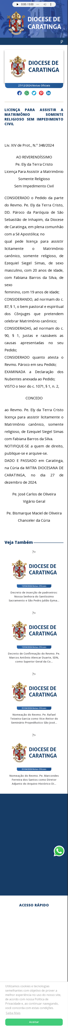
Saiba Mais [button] (13, 1013)
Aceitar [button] (34, 1022)
